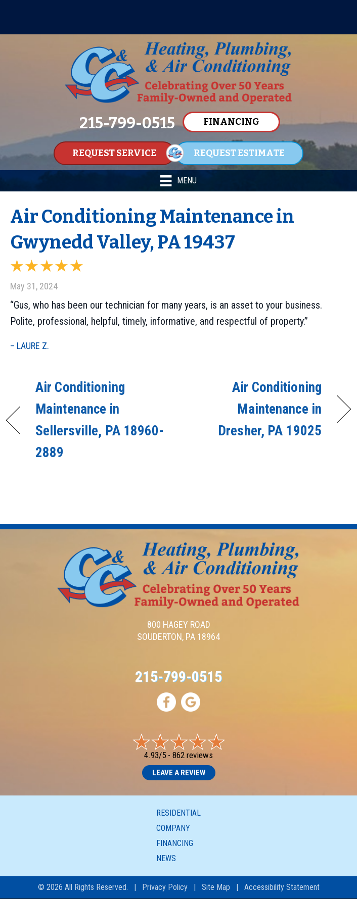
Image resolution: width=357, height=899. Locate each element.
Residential (178, 813)
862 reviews (192, 755)
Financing (174, 843)
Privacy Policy (165, 887)
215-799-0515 (178, 676)
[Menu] (178, 180)
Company (173, 828)
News (166, 858)
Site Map (216, 887)
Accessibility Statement (282, 887)
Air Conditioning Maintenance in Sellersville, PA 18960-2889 (99, 420)
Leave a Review (178, 772)
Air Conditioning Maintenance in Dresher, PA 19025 (255, 409)
